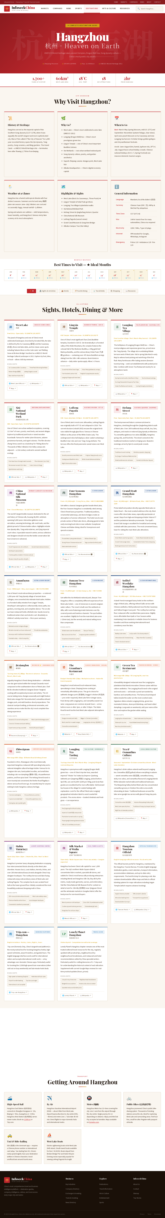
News (142, 2)
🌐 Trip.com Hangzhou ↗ (18, 992)
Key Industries (70, 1184)
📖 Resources (131, 291)
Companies (134, 2)
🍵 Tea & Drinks (99, 291)
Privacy (142, 1214)
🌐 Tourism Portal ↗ (123, 910)
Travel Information (105, 1189)
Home (116, 2)
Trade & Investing (72, 1198)
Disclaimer (157, 1214)
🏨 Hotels (65, 291)
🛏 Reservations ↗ (86, 554)
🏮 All (31, 291)
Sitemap (136, 1193)
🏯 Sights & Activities (47, 291)
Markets (124, 2)
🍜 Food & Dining (81, 291)
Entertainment (104, 1198)
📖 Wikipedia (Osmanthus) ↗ (126, 818)
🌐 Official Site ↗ (68, 385)
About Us (136, 1184)
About (149, 2)
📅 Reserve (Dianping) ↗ (18, 736)
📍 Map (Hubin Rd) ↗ (83, 734)
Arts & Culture (109, 8)
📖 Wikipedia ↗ (35, 383)
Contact (157, 2)
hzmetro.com (94, 1122)
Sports (78, 8)
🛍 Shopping (115, 291)
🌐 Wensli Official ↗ (69, 918)
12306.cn (27, 1119)
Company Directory (72, 1189)
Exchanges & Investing (73, 1193)
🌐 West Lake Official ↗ (17, 383)
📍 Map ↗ (12, 388)
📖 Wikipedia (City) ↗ (141, 910)
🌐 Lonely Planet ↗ (69, 995)
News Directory (71, 1202)
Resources (125, 8)
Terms (149, 1214)
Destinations (92, 8)
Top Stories (137, 1198)
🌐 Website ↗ (67, 734)
